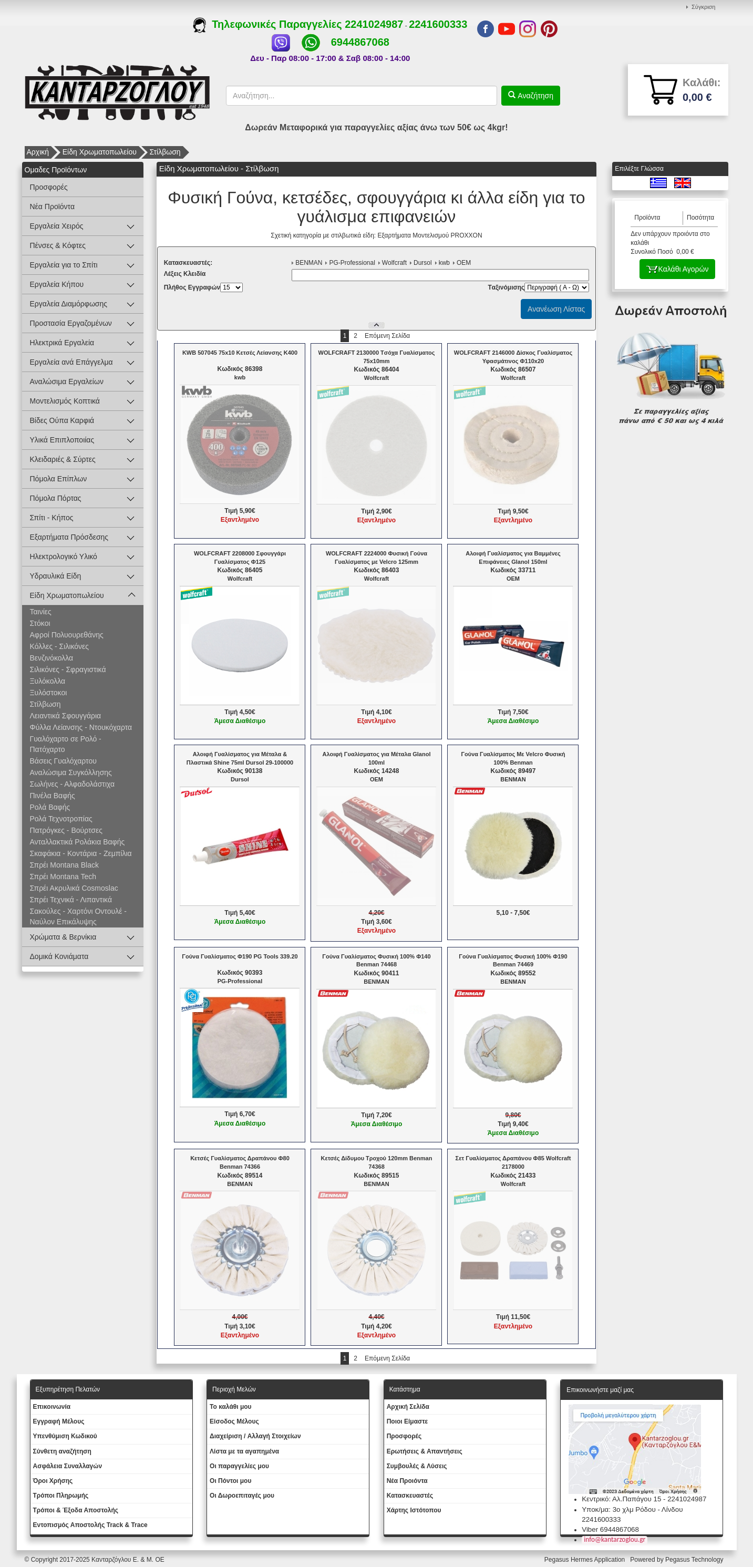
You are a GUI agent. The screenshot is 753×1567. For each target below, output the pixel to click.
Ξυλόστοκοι (48, 692)
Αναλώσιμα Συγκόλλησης (71, 772)
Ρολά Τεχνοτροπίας (61, 819)
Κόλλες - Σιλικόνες (59, 646)
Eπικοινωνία (52, 1406)
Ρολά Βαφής (50, 807)
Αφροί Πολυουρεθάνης (67, 635)
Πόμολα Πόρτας (55, 498)
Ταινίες (40, 611)
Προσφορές (49, 187)
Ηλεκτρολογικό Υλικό (63, 556)
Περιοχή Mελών (234, 1389)
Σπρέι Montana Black (64, 865)
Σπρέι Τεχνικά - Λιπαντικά (71, 899)
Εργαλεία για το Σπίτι (64, 265)
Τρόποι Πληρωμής (61, 1495)
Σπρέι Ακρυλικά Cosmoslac (74, 888)
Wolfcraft (394, 262)
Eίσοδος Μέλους (234, 1421)
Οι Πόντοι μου (230, 1480)
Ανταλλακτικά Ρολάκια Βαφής (77, 842)
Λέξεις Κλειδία (185, 273)
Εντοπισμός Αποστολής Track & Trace (90, 1525)
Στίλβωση (165, 152)
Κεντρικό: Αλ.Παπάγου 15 (621, 1499)
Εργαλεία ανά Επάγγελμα (71, 362)
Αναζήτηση (534, 95)
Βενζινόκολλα (52, 658)
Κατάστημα (404, 1389)
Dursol (423, 262)
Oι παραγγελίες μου (239, 1466)
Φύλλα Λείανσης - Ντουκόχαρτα (81, 727)
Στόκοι (40, 623)
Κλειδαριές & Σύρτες (63, 459)
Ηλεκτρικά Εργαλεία (62, 342)
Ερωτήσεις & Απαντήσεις (424, 1451)
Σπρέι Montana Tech (63, 876)
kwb (444, 262)
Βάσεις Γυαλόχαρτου (63, 761)
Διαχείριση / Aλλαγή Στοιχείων (255, 1436)
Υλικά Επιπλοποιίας (62, 440)
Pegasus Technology (695, 1559)
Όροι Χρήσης (53, 1480)
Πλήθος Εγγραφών (192, 287)
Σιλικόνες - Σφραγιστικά (68, 669)
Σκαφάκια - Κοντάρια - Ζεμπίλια (81, 853)
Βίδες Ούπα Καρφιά (62, 420)
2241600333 (438, 24)
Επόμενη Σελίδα (387, 335)
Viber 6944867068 (610, 1529)
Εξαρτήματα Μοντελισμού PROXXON (430, 235)
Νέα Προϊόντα (52, 206)
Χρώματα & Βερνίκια (63, 937)
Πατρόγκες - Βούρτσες (66, 830)
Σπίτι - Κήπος (52, 517)
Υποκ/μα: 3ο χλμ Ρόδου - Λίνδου (632, 1509)
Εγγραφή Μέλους (59, 1421)
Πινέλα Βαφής (52, 795)
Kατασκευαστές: (188, 262)
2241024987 (374, 24)
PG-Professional (352, 262)
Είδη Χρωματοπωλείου (100, 152)
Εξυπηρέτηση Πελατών (68, 1389)
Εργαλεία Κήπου (57, 284)
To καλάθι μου (231, 1406)
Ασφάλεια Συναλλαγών (67, 1466)
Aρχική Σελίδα (408, 1406)
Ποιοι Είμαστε (407, 1421)
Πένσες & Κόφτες (58, 245)
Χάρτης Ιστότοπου (414, 1510)
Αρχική (38, 152)
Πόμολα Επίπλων (58, 479)
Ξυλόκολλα (48, 681)
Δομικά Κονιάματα (59, 956)
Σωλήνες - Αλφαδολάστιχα (72, 784)
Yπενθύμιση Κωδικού (65, 1436)
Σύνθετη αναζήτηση (62, 1451)
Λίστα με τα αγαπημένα (244, 1451)
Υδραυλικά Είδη (55, 576)
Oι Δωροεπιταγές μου (242, 1495)
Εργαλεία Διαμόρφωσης (69, 304)
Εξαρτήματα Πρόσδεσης (69, 537)
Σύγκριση (703, 7)
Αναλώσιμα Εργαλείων (67, 381)
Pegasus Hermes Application (585, 1559)
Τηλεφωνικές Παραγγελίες (269, 24)
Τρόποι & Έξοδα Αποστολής (76, 1510)
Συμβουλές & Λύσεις (417, 1466)
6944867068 (360, 42)
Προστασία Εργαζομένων (71, 323)
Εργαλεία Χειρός (57, 226)
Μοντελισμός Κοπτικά (65, 401)
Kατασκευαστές (410, 1495)
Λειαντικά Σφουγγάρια (65, 716)
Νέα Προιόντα (407, 1480)
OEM (464, 262)
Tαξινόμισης (506, 287)
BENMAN (308, 262)
